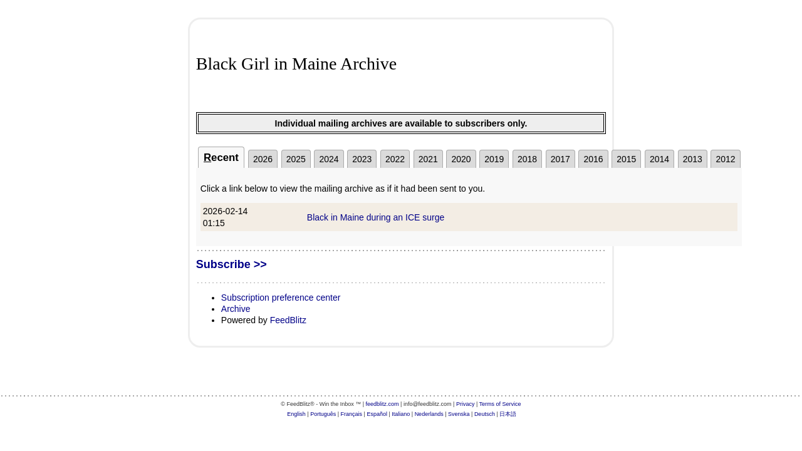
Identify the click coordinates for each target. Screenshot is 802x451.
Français (352, 414)
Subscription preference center (281, 298)
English (296, 414)
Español (377, 414)
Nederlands (429, 414)
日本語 (507, 414)
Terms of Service (500, 404)
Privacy (465, 404)
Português (323, 414)
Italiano (401, 414)
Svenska (459, 414)
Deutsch (484, 414)
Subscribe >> (231, 264)
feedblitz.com (382, 404)
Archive (236, 309)
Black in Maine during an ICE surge (375, 217)
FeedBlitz (288, 320)
